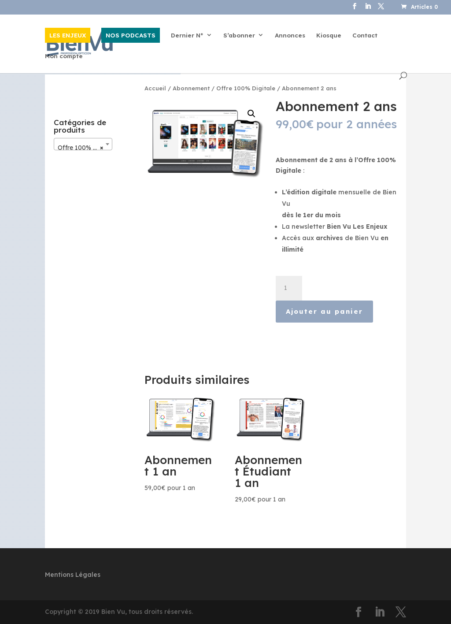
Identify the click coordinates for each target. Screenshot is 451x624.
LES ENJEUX (67, 35)
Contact (364, 35)
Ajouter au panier (324, 311)
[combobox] (83, 144)
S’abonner (239, 35)
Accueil (155, 88)
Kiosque (328, 35)
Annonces (290, 35)
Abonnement (191, 88)
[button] (251, 114)
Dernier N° (187, 35)
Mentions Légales (72, 575)
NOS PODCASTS (130, 35)
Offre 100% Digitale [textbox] (85, 147)
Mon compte (64, 56)
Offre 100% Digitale (245, 88)
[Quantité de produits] (289, 288)
